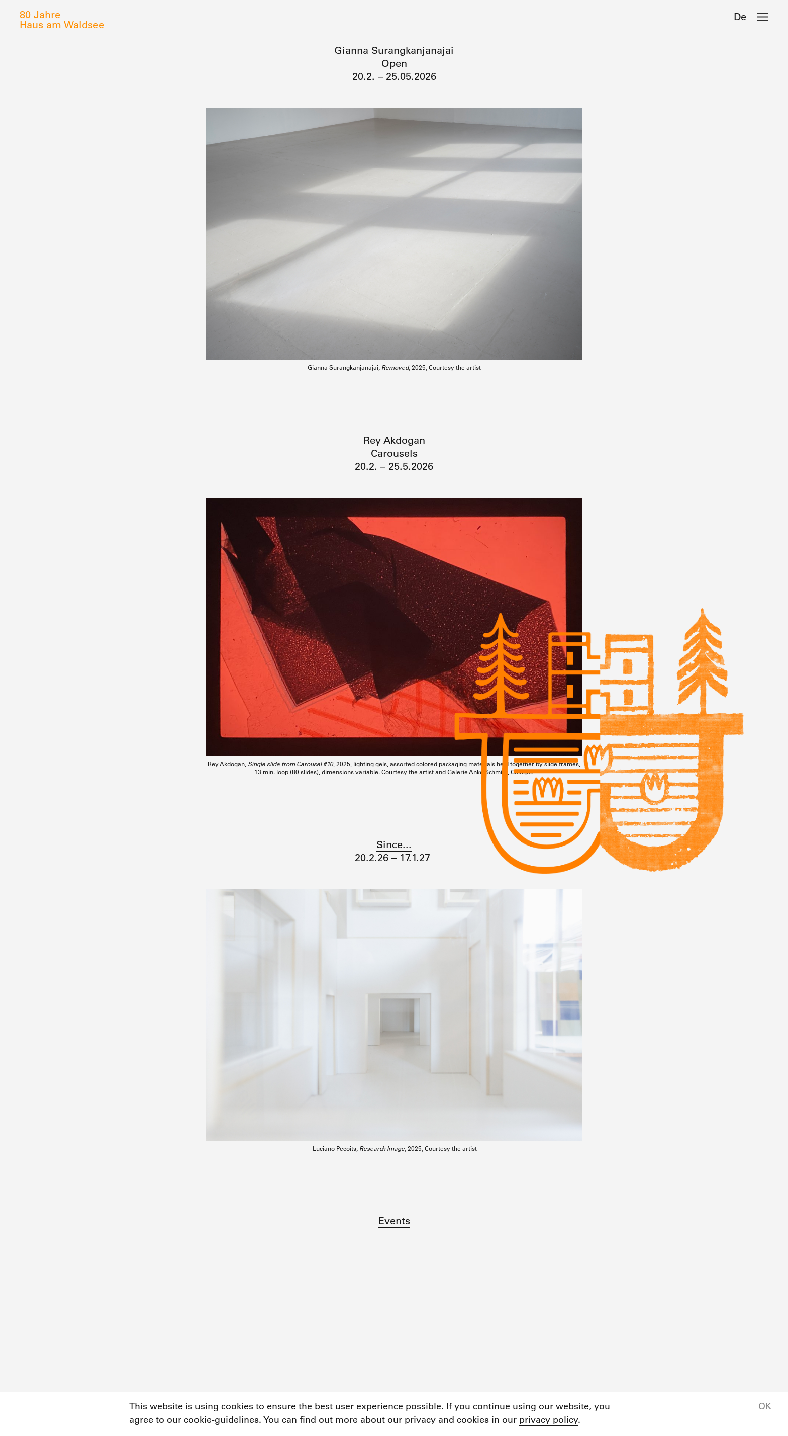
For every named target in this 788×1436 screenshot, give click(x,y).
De (740, 17)
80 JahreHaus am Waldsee (62, 20)
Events (394, 1221)
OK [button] (764, 1406)
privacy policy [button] (548, 1419)
